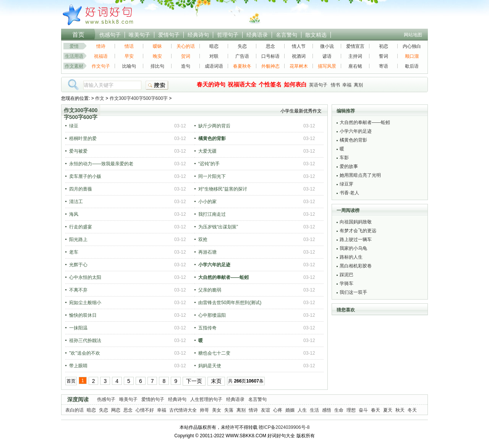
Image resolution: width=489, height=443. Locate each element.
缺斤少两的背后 (214, 126)
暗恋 (214, 46)
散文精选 (316, 35)
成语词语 (214, 66)
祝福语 (101, 56)
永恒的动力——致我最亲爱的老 (101, 163)
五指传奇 (207, 328)
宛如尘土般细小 (85, 302)
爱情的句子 (152, 399)
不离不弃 (78, 290)
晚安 (157, 56)
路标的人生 (351, 257)
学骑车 (346, 283)
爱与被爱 (78, 151)
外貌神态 (270, 66)
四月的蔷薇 (80, 189)
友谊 (265, 410)
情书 (335, 85)
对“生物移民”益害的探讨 (222, 189)
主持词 (355, 56)
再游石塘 (207, 252)
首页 (78, 34)
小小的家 (207, 201)
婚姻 (290, 410)
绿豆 (73, 126)
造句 (185, 66)
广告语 (242, 56)
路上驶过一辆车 (356, 239)
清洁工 (76, 201)
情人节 (299, 46)
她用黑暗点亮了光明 (360, 175)
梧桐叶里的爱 (83, 138)
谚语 (327, 56)
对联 (214, 56)
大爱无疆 (207, 151)
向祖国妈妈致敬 (356, 222)
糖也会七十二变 (214, 353)
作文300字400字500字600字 (139, 98)
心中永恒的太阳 (85, 277)
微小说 (327, 46)
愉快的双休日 (83, 315)
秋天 (400, 410)
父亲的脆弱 (209, 290)
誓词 (383, 56)
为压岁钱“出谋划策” (218, 227)
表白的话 (74, 410)
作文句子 (101, 66)
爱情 (74, 46)
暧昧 (157, 46)
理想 (351, 410)
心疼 (277, 410)
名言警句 (286, 35)
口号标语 (270, 56)
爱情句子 (169, 35)
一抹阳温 (78, 328)
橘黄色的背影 (353, 140)
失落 (228, 410)
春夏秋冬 (242, 66)
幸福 (346, 85)
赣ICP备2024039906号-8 (284, 427)
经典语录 (257, 35)
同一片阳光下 (212, 176)
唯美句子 (139, 35)
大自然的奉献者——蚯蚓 (365, 122)
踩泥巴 (346, 274)
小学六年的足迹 (356, 131)
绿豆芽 (346, 184)
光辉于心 (78, 264)
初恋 (383, 46)
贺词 (185, 56)
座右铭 (355, 66)
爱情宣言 (355, 46)
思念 (270, 46)
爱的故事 (349, 166)
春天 (375, 410)
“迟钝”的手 (209, 163)
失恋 (242, 46)
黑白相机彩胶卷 (356, 266)
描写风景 (327, 66)
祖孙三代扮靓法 (85, 340)
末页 (216, 381)
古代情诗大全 (183, 410)
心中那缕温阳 (212, 315)
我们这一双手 (353, 292)
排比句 (157, 66)
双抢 (202, 239)
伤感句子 (110, 35)
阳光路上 (78, 239)
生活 (314, 410)
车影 (344, 157)
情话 (129, 46)
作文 (99, 98)
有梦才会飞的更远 (358, 230)
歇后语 (412, 66)
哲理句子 (227, 35)
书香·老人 (349, 192)
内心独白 (412, 46)
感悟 (326, 410)
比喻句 (129, 66)
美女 (216, 410)
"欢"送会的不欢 (84, 353)
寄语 (383, 66)
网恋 (115, 410)
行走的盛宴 (80, 227)
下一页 (194, 381)
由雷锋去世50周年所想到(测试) (229, 302)
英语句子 (318, 85)
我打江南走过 (212, 214)
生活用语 (74, 56)
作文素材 (74, 66)
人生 (302, 410)
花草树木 (299, 66)
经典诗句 (198, 35)
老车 (73, 252)
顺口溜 (412, 56)
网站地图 (413, 34)
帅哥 (204, 410)
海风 (73, 214)
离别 (358, 85)
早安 (129, 56)
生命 (338, 410)
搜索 (157, 85)
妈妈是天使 (209, 365)
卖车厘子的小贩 (85, 176)
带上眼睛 (78, 365)
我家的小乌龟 (353, 248)
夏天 (387, 410)
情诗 (100, 46)
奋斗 (363, 410)
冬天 (412, 410)
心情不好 (145, 410)
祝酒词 (299, 56)
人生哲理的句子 (206, 399)
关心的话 (185, 46)
